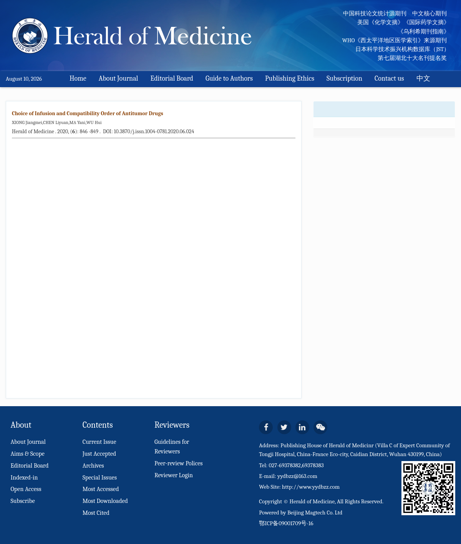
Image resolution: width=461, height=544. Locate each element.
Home (78, 78)
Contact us (389, 78)
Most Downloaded (105, 501)
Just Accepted (99, 453)
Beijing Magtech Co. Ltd (315, 512)
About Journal (118, 78)
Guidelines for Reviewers (171, 446)
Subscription (344, 78)
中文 (423, 78)
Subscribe (22, 501)
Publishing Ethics (289, 78)
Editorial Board (172, 78)
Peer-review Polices (178, 463)
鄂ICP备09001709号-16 (286, 523)
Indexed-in (24, 477)
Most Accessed (101, 489)
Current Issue (99, 441)
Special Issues (100, 477)
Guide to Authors (229, 78)
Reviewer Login (173, 475)
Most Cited (96, 512)
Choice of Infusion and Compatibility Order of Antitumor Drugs (87, 113)
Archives (93, 465)
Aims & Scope (27, 453)
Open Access (25, 489)
